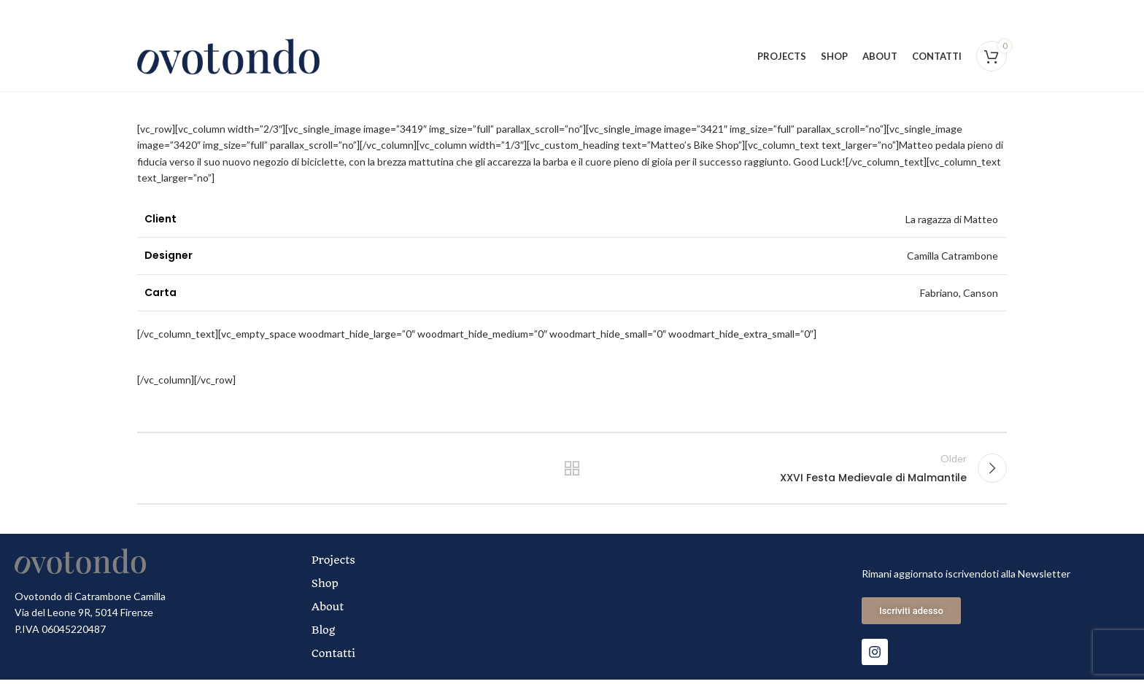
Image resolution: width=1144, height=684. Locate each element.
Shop (325, 587)
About (328, 611)
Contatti (333, 657)
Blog (324, 634)
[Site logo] (228, 57)
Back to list (572, 472)
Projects (333, 564)
